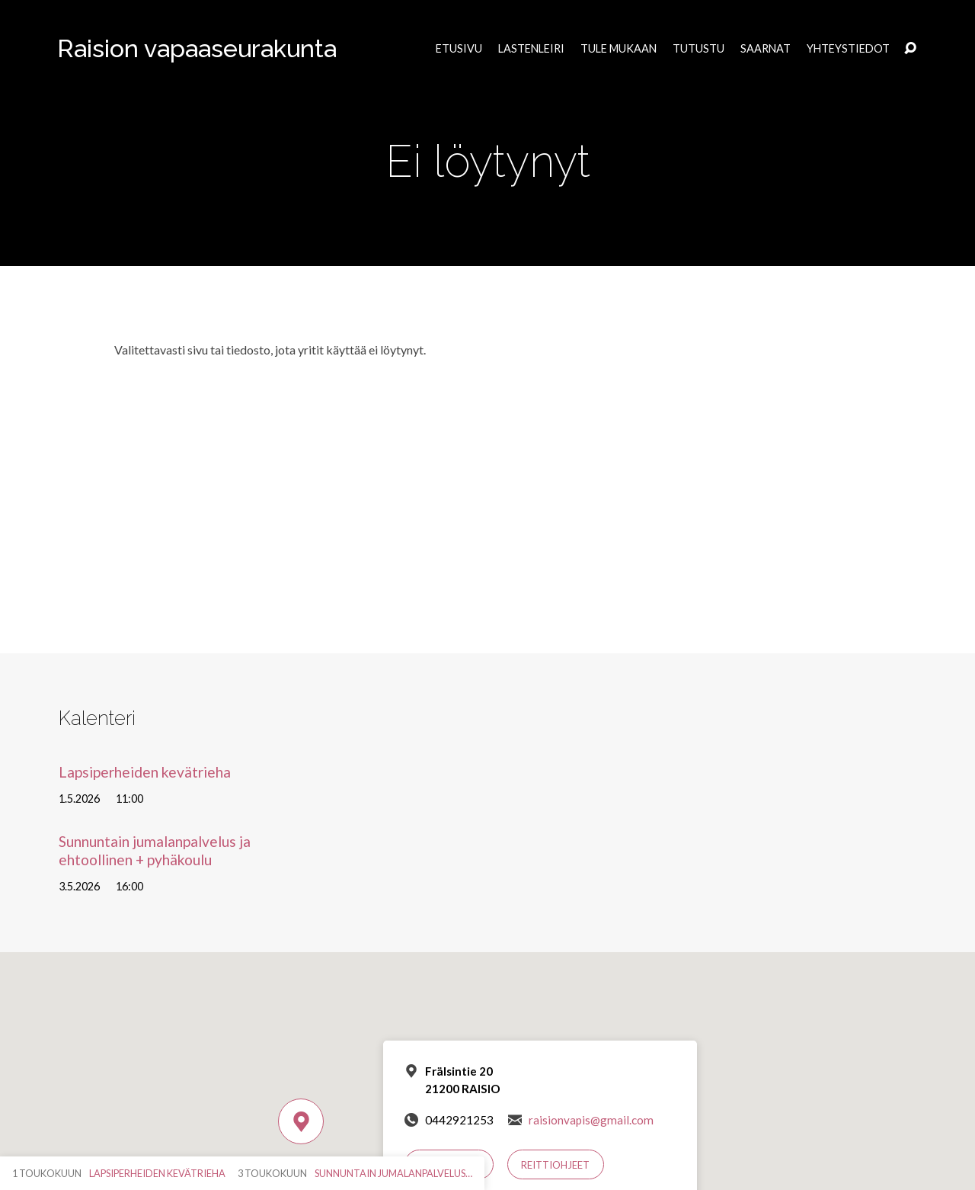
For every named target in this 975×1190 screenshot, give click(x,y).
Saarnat (765, 48)
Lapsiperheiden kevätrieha (145, 772)
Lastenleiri (531, 48)
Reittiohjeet (555, 1165)
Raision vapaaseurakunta (197, 48)
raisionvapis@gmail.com (591, 1120)
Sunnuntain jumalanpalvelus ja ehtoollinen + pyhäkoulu (155, 850)
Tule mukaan (618, 48)
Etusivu (459, 48)
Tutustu (698, 48)
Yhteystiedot (848, 48)
